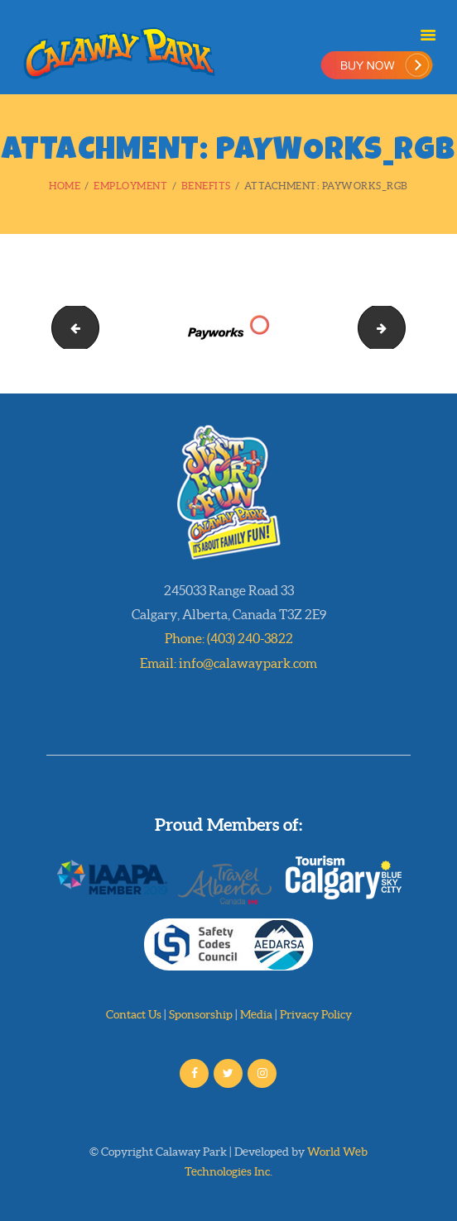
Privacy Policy (316, 1014)
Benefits (206, 185)
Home (64, 185)
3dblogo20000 (399, 326)
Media (256, 1014)
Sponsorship (201, 1014)
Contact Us (133, 1014)
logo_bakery (70, 326)
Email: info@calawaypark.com (228, 663)
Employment (130, 185)
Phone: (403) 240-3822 (229, 638)
